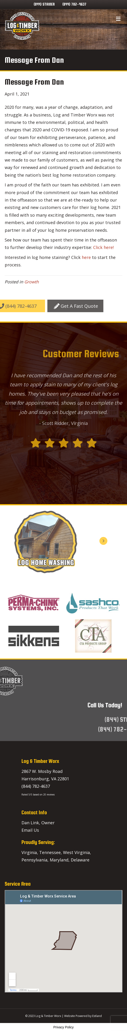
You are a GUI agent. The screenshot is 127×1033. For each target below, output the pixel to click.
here (86, 257)
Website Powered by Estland (83, 1016)
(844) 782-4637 (74, 4)
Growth (31, 282)
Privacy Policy (63, 1027)
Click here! (103, 247)
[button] (43, 306)
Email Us (30, 830)
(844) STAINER (44, 4)
